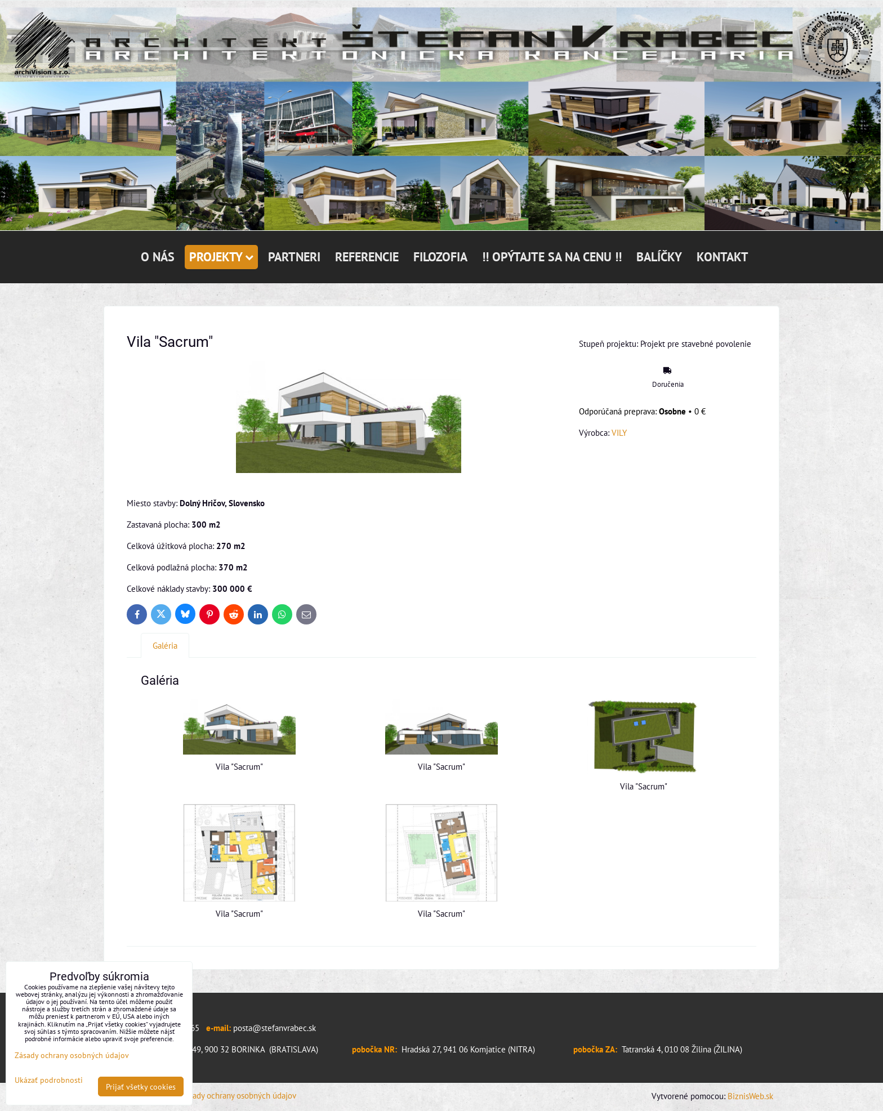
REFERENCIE (367, 257)
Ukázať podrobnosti (49, 1080)
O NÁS (158, 257)
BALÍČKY (659, 257)
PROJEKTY (221, 257)
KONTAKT (722, 257)
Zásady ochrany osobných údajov (238, 1095)
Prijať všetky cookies (141, 1086)
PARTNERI (294, 257)
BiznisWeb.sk (750, 1095)
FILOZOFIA (440, 257)
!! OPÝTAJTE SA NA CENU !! (552, 257)
